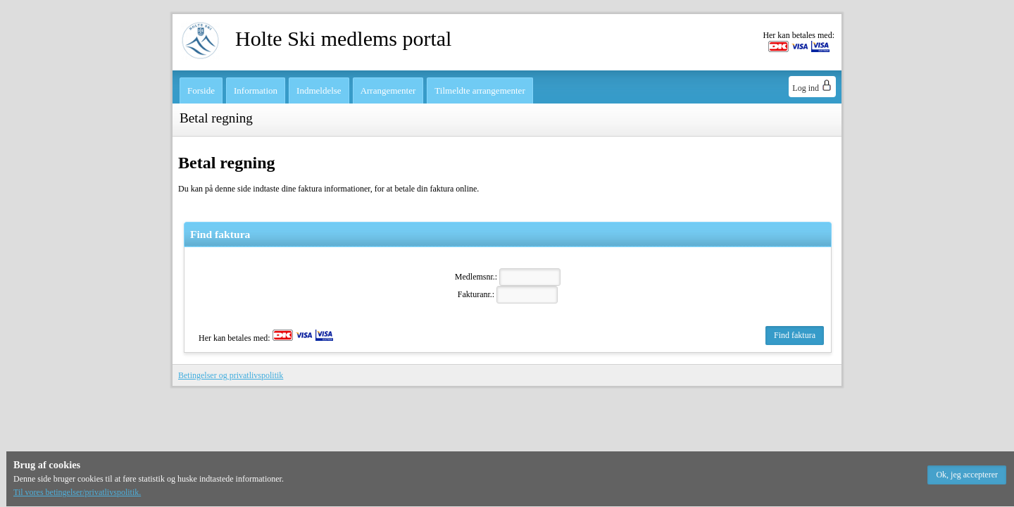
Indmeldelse (319, 90)
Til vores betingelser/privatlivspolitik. (77, 492)
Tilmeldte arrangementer (479, 90)
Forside (201, 90)
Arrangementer (388, 90)
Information (255, 90)
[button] (966, 474)
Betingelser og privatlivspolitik (230, 375)
